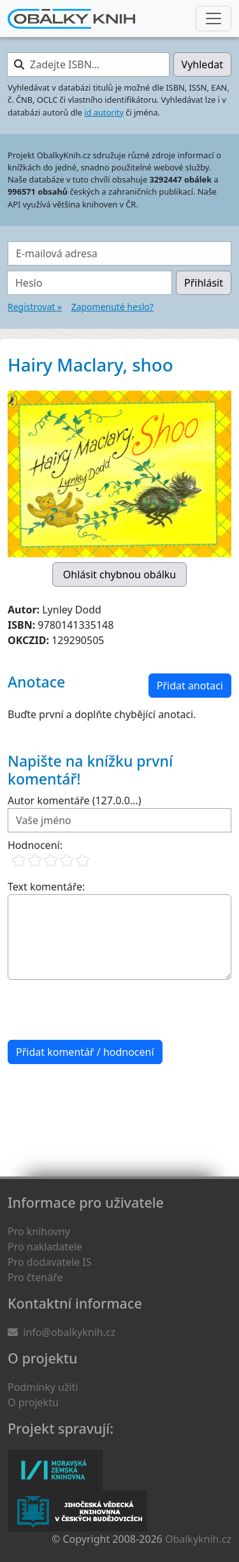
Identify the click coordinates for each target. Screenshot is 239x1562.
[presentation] (104, 1010)
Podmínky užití (43, 1387)
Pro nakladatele (45, 1247)
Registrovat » (35, 307)
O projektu (33, 1402)
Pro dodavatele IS (50, 1262)
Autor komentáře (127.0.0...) (74, 800)
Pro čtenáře (35, 1277)
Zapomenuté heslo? (112, 307)
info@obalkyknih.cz (69, 1332)
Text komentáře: (46, 887)
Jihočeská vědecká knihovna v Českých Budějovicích (77, 1511)
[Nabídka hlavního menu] (213, 18)
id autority (104, 112)
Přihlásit (203, 283)
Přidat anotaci (190, 686)
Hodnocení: (35, 845)
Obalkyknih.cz (198, 1539)
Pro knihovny (39, 1231)
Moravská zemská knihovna (55, 1470)
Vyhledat (202, 64)
